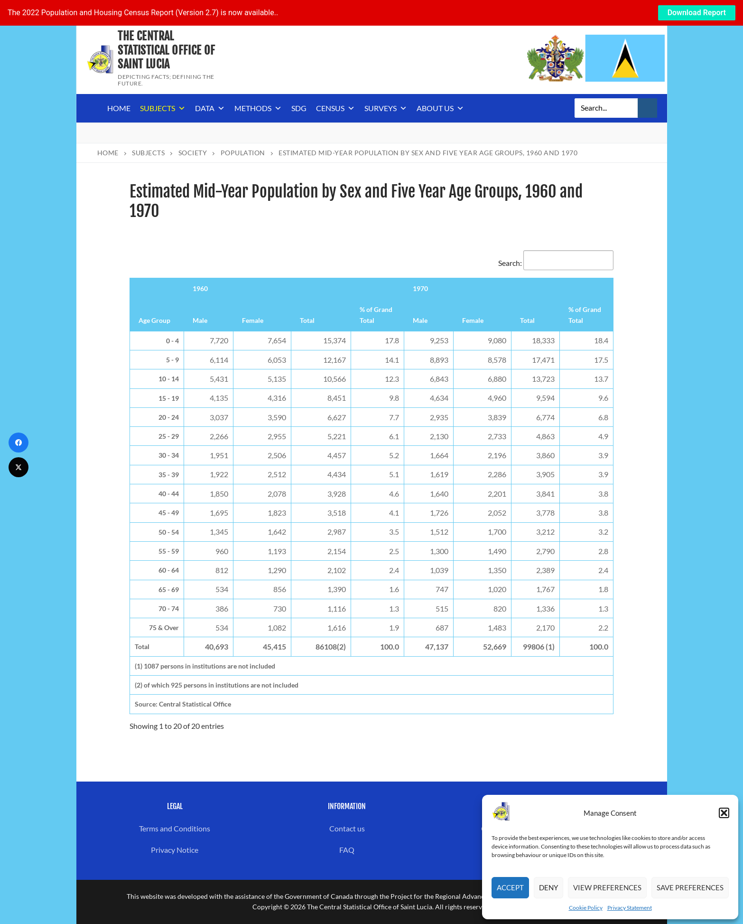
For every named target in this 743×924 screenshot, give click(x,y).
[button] (724, 813)
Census (335, 108)
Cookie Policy (586, 907)
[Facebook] (18, 443)
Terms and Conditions (174, 828)
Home (118, 108)
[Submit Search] (648, 108)
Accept (510, 887)
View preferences (607, 887)
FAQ (346, 849)
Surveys (385, 108)
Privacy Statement (629, 907)
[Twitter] (18, 467)
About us (440, 108)
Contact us (347, 828)
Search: (555, 262)
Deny (548, 887)
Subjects (163, 108)
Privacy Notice (174, 849)
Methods (258, 108)
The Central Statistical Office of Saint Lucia (166, 50)
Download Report (697, 12)
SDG (298, 108)
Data (210, 108)
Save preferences (690, 887)
